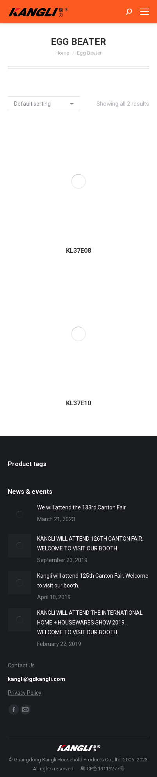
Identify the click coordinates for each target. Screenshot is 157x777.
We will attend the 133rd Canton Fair (81, 507)
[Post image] (19, 514)
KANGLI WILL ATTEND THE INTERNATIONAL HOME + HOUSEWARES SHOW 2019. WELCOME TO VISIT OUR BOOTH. (90, 622)
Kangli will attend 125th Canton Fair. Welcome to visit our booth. (92, 581)
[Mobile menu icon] (144, 11)
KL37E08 (78, 250)
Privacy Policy (24, 693)
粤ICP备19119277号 (102, 769)
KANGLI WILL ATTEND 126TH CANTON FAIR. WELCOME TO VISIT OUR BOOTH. (90, 544)
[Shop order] (44, 103)
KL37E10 (78, 403)
